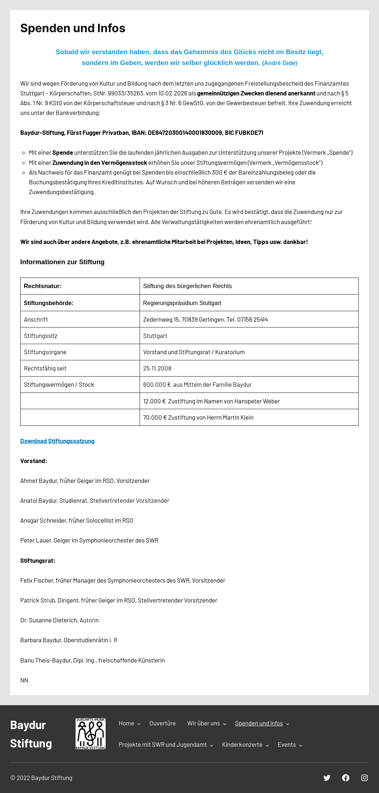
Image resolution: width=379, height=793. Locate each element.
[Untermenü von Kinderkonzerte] (267, 745)
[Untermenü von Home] (139, 723)
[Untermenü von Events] (300, 745)
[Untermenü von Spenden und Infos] (287, 723)
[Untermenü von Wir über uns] (224, 723)
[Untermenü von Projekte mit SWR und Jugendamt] (211, 745)
